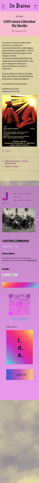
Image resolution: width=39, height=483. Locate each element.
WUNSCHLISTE (31, 260)
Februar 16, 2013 (21, 31)
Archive (19, 16)
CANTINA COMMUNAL (15, 240)
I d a (20, 347)
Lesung (7, 151)
